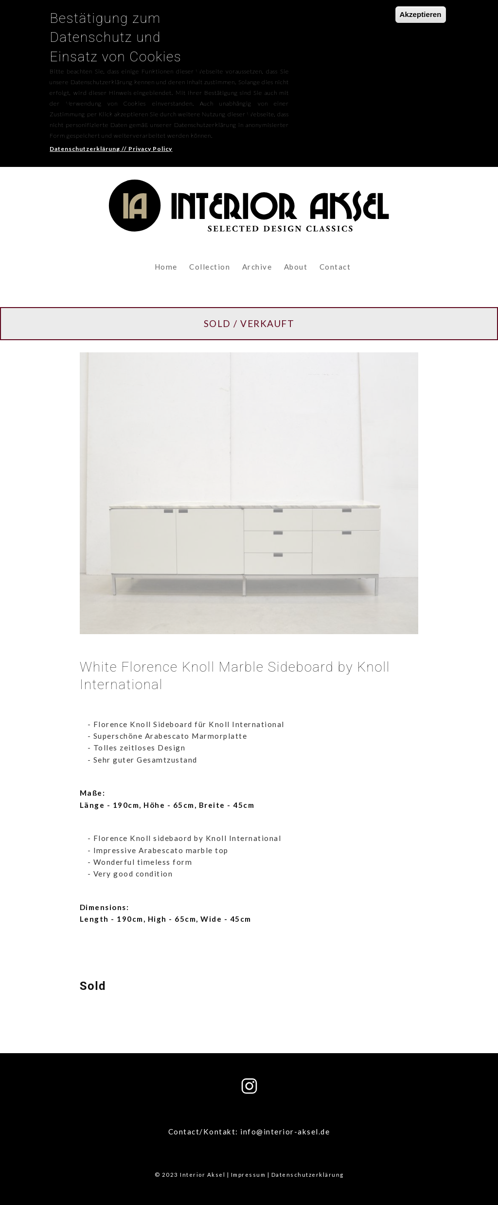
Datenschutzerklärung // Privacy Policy (111, 141)
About (296, 266)
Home (166, 266)
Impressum (248, 1174)
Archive (257, 266)
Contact (335, 266)
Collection (209, 266)
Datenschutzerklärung (307, 1174)
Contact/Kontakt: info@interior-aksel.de (249, 1131)
